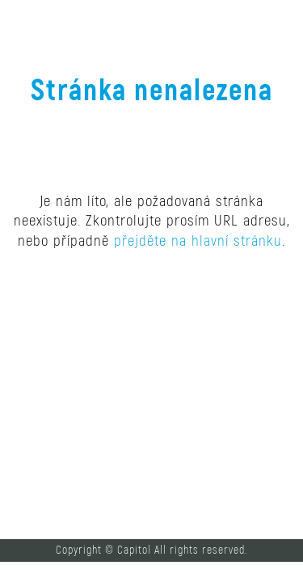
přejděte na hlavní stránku (198, 241)
